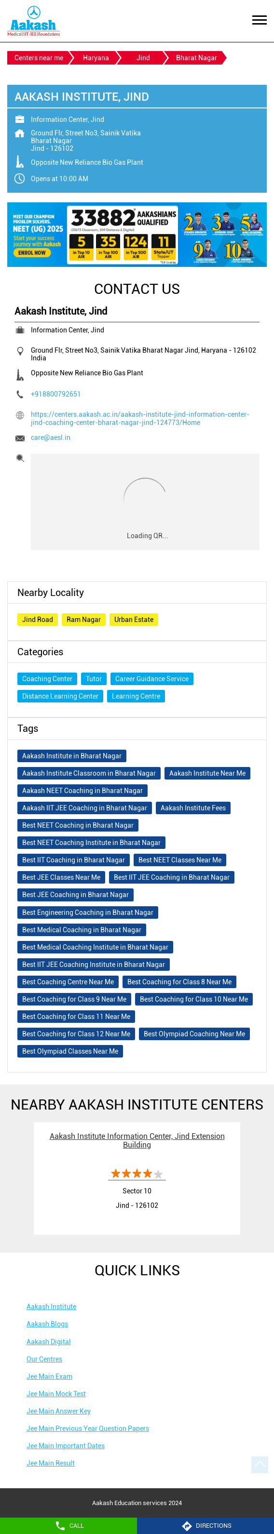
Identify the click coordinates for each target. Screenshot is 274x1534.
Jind (143, 58)
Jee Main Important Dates (66, 1446)
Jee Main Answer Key (59, 1411)
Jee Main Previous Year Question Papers (88, 1428)
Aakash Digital (49, 1342)
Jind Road (37, 619)
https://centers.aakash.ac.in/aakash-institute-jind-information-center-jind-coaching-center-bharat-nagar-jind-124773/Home (140, 418)
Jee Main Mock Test (56, 1394)
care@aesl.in (50, 437)
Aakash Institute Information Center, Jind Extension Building (137, 1141)
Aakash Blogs (47, 1324)
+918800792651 (56, 394)
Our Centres (44, 1359)
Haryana (96, 58)
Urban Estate (133, 619)
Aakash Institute (51, 1306)
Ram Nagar (84, 619)
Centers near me (38, 58)
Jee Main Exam (49, 1376)
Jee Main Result (51, 1463)
